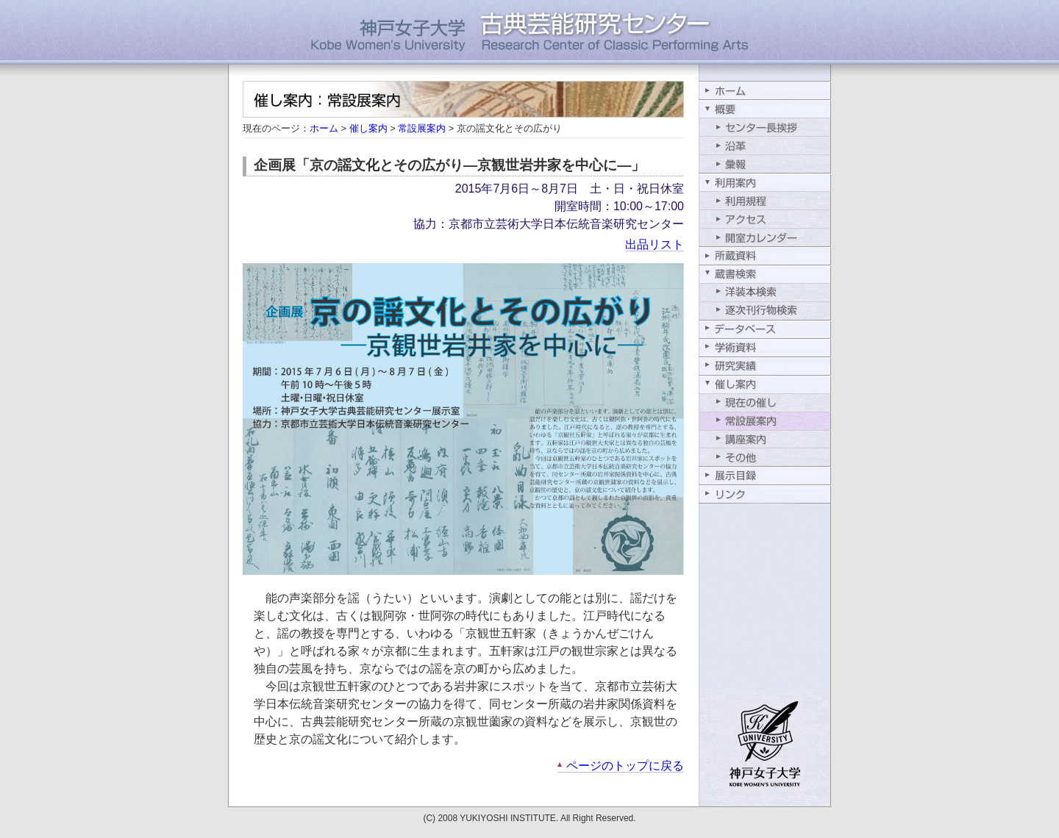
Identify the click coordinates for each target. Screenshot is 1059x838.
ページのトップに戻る (625, 765)
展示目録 (765, 476)
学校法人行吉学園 (765, 747)
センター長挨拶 (765, 127)
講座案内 (765, 439)
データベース (765, 329)
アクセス (765, 219)
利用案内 (765, 182)
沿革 (765, 145)
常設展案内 (422, 128)
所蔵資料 (765, 255)
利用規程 (765, 200)
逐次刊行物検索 (765, 310)
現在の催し (765, 402)
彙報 (765, 163)
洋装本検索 (765, 292)
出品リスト (654, 244)
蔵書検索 (765, 274)
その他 (765, 457)
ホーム (324, 128)
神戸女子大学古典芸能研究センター (529, 40)
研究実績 (765, 366)
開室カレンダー (765, 237)
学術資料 (765, 347)
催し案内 (368, 128)
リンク (765, 494)
